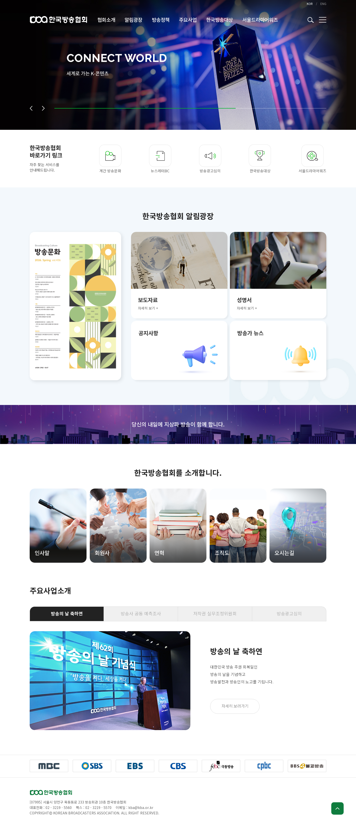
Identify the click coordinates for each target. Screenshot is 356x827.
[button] (31, 108)
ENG (323, 3)
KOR (310, 3)
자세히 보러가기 (235, 706)
